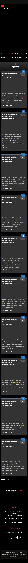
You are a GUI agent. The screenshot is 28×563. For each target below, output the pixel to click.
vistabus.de (17, 556)
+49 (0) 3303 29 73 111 (16, 518)
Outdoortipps (19, 54)
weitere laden (6, 479)
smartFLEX (18, 57)
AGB (10, 554)
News (2, 54)
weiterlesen (8, 105)
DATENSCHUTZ (16, 554)
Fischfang (3, 57)
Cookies (23, 554)
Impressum (5, 554)
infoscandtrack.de (16, 522)
